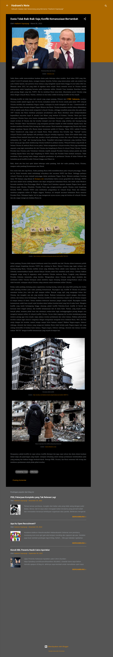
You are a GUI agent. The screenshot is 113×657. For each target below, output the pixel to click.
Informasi (34, 472)
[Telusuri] (105, 6)
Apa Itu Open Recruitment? (23, 523)
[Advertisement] (100, 48)
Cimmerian (62, 651)
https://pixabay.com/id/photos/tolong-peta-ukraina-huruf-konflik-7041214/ (50, 256)
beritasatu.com (50, 73)
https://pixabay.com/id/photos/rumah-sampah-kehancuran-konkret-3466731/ (50, 394)
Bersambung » (79, 517)
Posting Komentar (19, 480)
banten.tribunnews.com (50, 446)
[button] (85, 19)
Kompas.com (39, 179)
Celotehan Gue (22, 472)
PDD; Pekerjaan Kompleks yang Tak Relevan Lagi (33, 497)
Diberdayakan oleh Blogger (56, 646)
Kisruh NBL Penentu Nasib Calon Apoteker (30, 550)
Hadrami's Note (20, 5)
